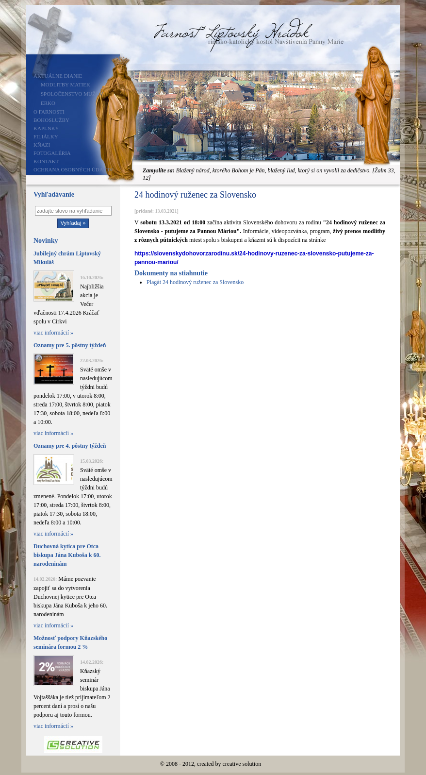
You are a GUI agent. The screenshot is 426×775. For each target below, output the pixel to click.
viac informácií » (53, 332)
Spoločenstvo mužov (72, 94)
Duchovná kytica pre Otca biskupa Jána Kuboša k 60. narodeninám (66, 555)
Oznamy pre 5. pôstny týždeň (69, 345)
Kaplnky (46, 128)
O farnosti (49, 112)
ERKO (48, 103)
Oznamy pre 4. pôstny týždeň (69, 445)
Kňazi (41, 145)
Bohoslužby (51, 120)
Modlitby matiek (65, 84)
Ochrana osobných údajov (73, 169)
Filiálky (45, 136)
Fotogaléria (52, 153)
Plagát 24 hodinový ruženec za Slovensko (195, 282)
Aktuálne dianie (57, 76)
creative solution (242, 763)
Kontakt (46, 161)
